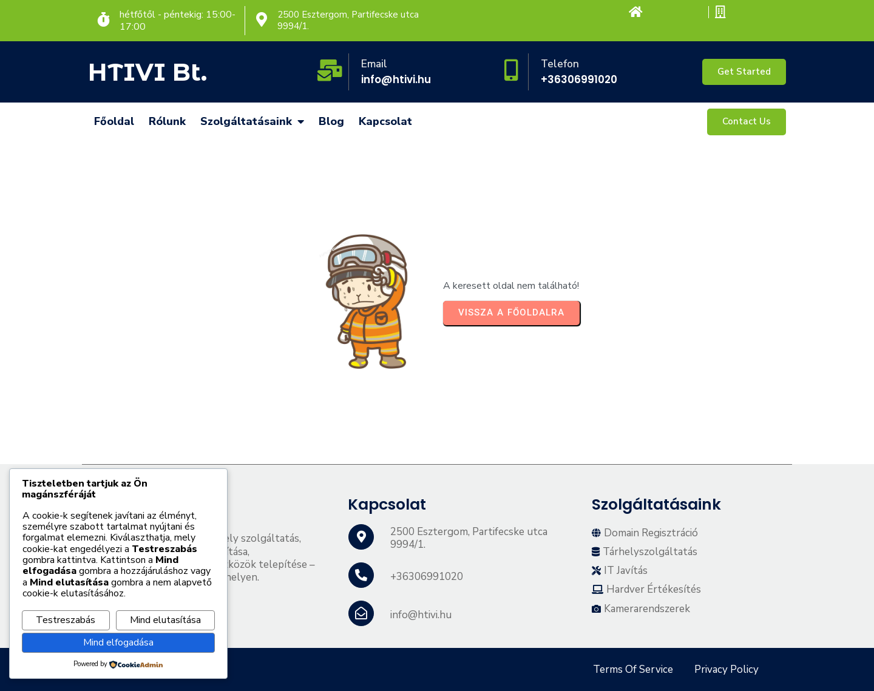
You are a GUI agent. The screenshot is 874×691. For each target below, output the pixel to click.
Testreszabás (65, 620)
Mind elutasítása (165, 620)
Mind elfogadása (118, 642)
